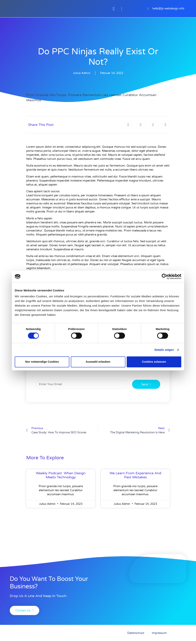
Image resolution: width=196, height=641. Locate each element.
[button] (114, 8)
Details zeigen (164, 349)
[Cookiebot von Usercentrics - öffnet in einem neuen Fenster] (164, 276)
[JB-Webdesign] (51, 8)
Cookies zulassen (154, 361)
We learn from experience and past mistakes (135, 475)
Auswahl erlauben (98, 361)
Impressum (159, 633)
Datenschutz (135, 633)
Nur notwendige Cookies (42, 361)
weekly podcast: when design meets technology (61, 475)
